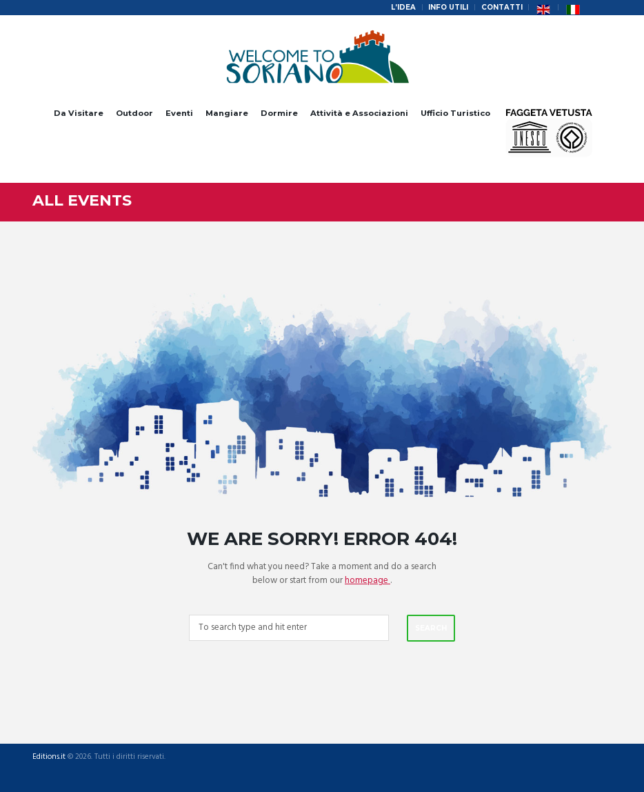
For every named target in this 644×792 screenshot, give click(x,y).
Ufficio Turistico (455, 113)
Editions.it (49, 757)
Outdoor (134, 113)
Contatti (502, 7)
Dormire (279, 113)
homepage (367, 580)
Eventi (179, 113)
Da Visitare (78, 113)
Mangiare (226, 113)
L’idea (403, 7)
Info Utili (448, 7)
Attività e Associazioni (359, 113)
